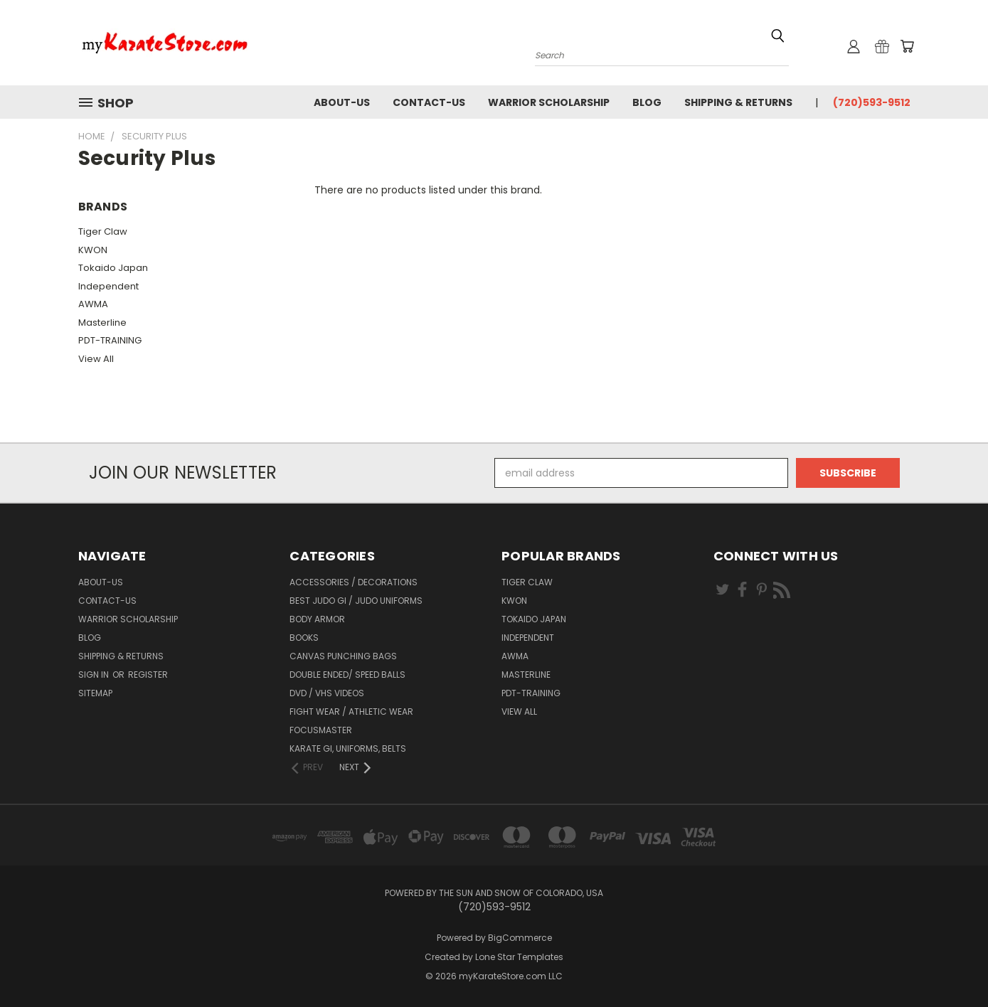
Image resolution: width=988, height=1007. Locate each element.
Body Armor (317, 619)
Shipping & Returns (738, 102)
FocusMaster (321, 730)
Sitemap (95, 693)
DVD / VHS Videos (327, 693)
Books (304, 638)
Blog (647, 102)
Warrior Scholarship (549, 102)
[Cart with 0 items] (907, 46)
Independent (108, 286)
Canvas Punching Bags (343, 656)
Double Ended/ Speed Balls (347, 674)
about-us (342, 102)
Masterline (102, 322)
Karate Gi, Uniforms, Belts (348, 748)
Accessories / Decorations (354, 582)
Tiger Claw (102, 231)
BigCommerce (520, 938)
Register (148, 674)
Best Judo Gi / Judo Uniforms (356, 601)
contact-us (429, 102)
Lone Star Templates (519, 957)
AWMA (93, 304)
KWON (92, 250)
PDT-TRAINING (110, 340)
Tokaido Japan (113, 268)
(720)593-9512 (871, 102)
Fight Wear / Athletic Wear (351, 711)
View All (96, 359)
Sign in (94, 674)
